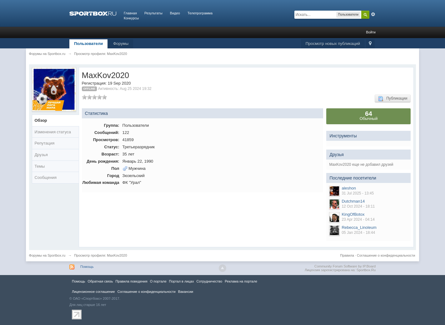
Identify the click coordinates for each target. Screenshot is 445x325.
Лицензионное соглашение (93, 291)
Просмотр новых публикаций (333, 43)
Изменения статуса (53, 132)
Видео (175, 13)
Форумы (120, 43)
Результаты (153, 13)
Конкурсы (131, 18)
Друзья (41, 154)
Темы (40, 166)
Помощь (87, 266)
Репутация (45, 143)
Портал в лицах (181, 281)
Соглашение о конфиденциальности (386, 255)
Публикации (392, 98)
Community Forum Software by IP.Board (345, 266)
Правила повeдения (131, 281)
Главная (130, 13)
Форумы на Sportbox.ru (47, 255)
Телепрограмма (200, 13)
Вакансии (185, 291)
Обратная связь (100, 281)
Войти (371, 32)
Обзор (41, 120)
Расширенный (373, 14)
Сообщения (46, 177)
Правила (347, 255)
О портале (158, 281)
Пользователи (88, 43)
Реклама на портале (241, 281)
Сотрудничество (209, 281)
